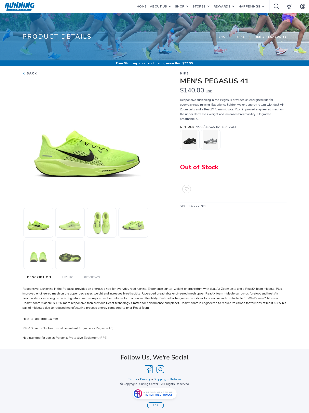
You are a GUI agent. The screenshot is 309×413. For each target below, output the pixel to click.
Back (29, 73)
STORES (199, 6)
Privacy (145, 379)
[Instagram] (160, 369)
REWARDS (222, 6)
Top (155, 405)
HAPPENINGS (249, 6)
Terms (132, 379)
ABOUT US (158, 6)
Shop (223, 37)
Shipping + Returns (167, 379)
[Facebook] (148, 369)
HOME (141, 6)
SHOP (180, 6)
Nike (241, 37)
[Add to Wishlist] (186, 189)
